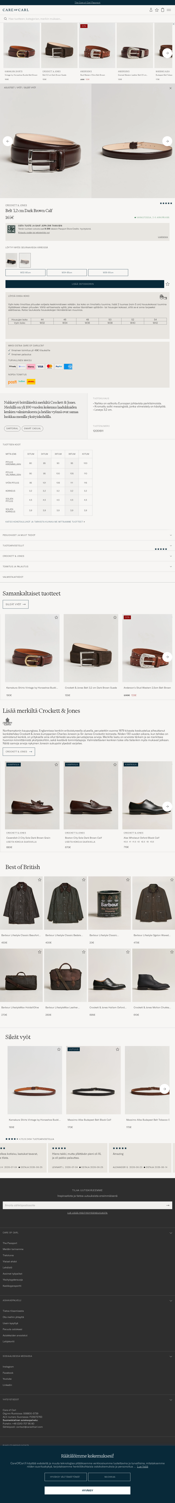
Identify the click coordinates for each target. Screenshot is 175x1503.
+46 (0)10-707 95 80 (23, 1423)
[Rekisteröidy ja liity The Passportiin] (87, 229)
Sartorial (12, 428)
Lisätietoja (163, 237)
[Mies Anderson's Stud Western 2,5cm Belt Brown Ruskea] (97, 45)
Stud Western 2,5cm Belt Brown (92, 75)
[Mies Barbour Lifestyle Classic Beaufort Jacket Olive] (21, 903)
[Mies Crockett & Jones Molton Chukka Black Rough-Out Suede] (153, 975)
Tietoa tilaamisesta (13, 1310)
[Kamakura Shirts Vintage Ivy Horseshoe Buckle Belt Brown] (32, 684)
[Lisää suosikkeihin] (55, 618)
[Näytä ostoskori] (162, 10)
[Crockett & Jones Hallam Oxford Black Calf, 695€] (109, 983)
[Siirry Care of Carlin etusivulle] (16, 10)
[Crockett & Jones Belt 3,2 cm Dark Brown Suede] (91, 684)
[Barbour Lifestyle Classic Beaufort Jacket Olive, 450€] (21, 910)
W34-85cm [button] (67, 272)
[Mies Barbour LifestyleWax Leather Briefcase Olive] (65, 975)
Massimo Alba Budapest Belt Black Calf (89, 1119)
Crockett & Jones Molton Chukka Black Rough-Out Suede (151, 1007)
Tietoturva (8, 1255)
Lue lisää (142, 1466)
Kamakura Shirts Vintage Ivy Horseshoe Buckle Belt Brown (31, 688)
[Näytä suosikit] (157, 10)
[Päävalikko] (168, 10)
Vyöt (19, 87)
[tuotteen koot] (87, 485)
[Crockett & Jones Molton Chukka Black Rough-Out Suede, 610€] (153, 983)
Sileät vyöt (30, 87)
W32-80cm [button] (25, 272)
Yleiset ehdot (10, 1261)
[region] (87, 1158)
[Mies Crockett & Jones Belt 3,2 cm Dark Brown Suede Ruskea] (59, 45)
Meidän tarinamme (13, 1249)
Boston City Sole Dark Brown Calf (83, 837)
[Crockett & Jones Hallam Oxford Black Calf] (109, 1004)
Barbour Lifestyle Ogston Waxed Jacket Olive (151, 935)
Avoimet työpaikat (12, 1273)
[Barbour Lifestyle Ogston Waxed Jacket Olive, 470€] (153, 910)
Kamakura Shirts (13, 71)
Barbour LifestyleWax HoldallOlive (20, 1007)
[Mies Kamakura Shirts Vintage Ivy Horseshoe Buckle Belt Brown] (35, 1080)
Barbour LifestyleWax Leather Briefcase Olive (61, 1007)
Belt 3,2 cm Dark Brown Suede (54, 75)
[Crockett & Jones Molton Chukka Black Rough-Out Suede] (153, 1004)
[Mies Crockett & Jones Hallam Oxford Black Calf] (109, 975)
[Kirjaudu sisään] (151, 10)
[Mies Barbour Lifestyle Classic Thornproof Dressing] (109, 903)
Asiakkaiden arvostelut (15, 1335)
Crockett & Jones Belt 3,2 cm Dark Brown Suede (91, 687)
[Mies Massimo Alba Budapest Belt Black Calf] (93, 1080)
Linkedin (7, 1385)
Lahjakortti (9, 1341)
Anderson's (86, 71)
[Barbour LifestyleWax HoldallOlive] (21, 1004)
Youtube (7, 1378)
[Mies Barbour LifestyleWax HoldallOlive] (21, 975)
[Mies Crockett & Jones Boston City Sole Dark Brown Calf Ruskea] (91, 795)
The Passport (10, 1243)
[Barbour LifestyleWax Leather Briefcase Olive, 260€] (65, 983)
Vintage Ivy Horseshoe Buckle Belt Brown (21, 75)
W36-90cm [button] (108, 272)
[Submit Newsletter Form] (168, 1205)
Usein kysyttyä (10, 1323)
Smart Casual (32, 428)
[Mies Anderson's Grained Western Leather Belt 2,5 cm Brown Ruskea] (135, 45)
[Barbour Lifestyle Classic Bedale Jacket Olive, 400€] (65, 910)
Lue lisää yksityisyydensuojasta (87, 1213)
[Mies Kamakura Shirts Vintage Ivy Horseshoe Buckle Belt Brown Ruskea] (21, 45)
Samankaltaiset (32, 593)
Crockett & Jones (52, 71)
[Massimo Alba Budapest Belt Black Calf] (93, 1116)
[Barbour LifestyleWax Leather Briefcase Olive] (65, 1004)
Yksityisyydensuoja (13, 1279)
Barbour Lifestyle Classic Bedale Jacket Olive (63, 935)
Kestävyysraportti (12, 1285)
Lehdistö (7, 1267)
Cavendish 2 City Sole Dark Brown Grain (28, 837)
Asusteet (9, 87)
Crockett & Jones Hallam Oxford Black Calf (107, 1007)
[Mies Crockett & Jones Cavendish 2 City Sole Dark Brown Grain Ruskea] (32, 795)
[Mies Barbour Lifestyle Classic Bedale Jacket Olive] (65, 903)
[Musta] (11, 260)
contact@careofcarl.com (29, 1426)
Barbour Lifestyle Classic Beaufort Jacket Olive (20, 935)
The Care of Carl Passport (87, 2)
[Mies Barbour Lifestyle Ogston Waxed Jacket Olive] (153, 903)
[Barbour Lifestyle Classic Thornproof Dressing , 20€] (109, 910)
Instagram (8, 1366)
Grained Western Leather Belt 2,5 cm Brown (132, 75)
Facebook (8, 1372)
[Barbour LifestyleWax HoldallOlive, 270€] (21, 983)
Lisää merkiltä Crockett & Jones (41, 710)
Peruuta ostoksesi (12, 1329)
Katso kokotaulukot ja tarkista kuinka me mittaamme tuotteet (44, 521)
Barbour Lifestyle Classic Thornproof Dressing (103, 935)
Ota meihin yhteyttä (13, 1317)
